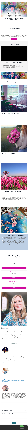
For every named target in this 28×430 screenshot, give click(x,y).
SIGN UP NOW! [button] (14, 277)
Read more (4, 427)
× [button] (27, 425)
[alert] (14, 427)
